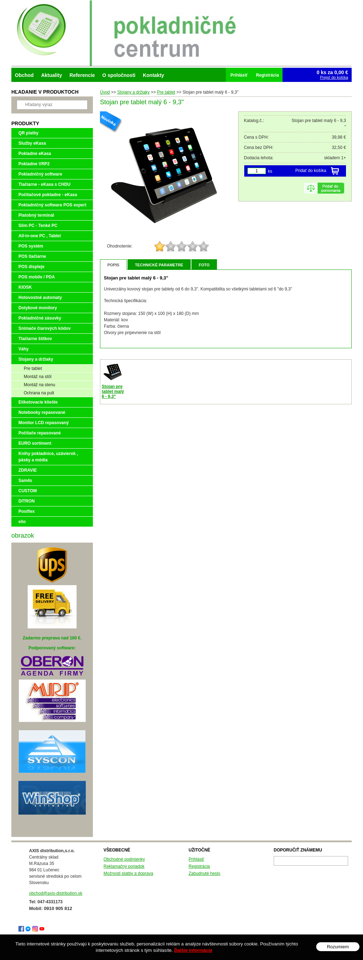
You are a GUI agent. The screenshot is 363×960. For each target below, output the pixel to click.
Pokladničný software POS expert (52, 204)
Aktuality (51, 75)
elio (22, 521)
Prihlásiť (196, 859)
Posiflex (26, 511)
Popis (113, 265)
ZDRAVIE (27, 470)
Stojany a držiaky (35, 359)
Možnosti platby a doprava (128, 873)
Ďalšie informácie (193, 950)
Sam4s (25, 480)
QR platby (28, 133)
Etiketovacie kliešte (38, 402)
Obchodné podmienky (124, 859)
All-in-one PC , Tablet (39, 235)
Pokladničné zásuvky (39, 318)
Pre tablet (33, 368)
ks (270, 171)
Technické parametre (159, 265)
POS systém (30, 246)
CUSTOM (27, 490)
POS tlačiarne (32, 256)
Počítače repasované (39, 433)
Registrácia (199, 866)
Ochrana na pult (39, 392)
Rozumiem (338, 946)
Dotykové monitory (37, 307)
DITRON (26, 501)
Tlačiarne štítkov (35, 338)
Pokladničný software (40, 174)
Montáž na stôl (37, 376)
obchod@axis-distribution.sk (55, 893)
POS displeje (31, 266)
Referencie (82, 75)
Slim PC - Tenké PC (37, 225)
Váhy (23, 348)
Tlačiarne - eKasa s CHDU (44, 184)
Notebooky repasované (41, 412)
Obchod (24, 75)
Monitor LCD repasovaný (43, 422)
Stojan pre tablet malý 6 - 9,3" (113, 391)
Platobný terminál (36, 215)
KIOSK (25, 287)
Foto (204, 265)
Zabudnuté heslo (204, 873)
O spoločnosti (118, 75)
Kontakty (153, 75)
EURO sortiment (34, 443)
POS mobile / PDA (36, 276)
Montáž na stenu (39, 384)
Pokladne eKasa (34, 153)
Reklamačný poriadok (124, 866)
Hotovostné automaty (40, 297)
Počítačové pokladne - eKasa (47, 194)
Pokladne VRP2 (34, 163)
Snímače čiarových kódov (44, 328)
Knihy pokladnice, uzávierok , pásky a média (48, 456)
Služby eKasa (32, 143)
